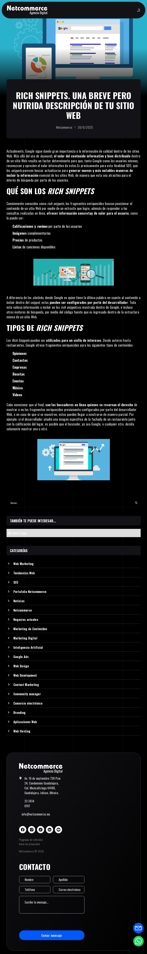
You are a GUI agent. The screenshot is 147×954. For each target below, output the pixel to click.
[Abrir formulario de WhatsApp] (138, 941)
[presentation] (45, 922)
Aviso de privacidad (29, 844)
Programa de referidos (31, 840)
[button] (138, 10)
